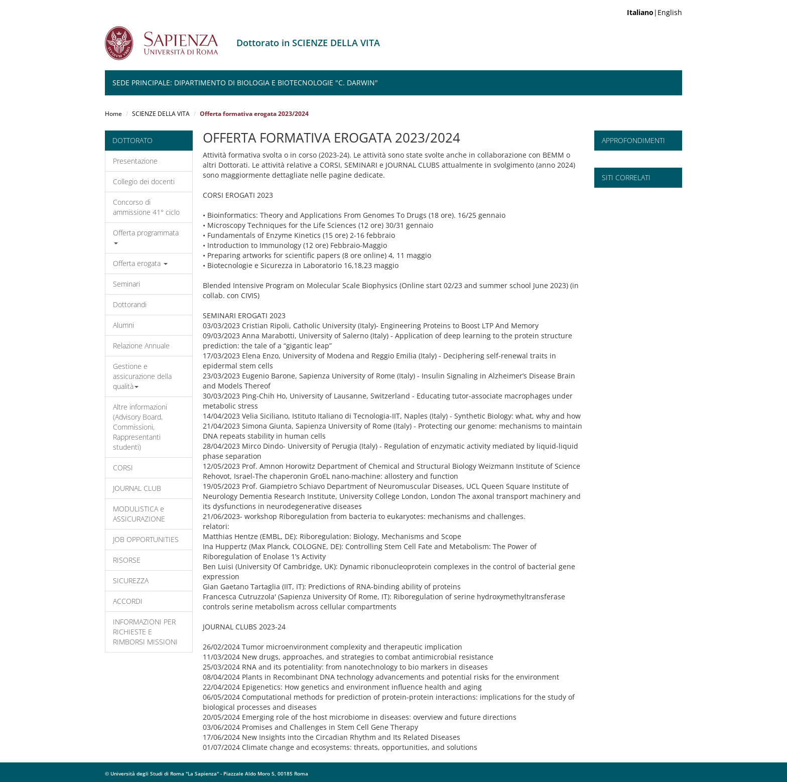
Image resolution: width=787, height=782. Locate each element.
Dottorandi (130, 304)
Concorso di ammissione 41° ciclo (146, 207)
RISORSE (127, 560)
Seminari (126, 284)
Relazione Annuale (141, 345)
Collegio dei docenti (144, 181)
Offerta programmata (146, 236)
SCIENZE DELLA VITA (161, 113)
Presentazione (135, 161)
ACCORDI (128, 601)
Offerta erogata (140, 263)
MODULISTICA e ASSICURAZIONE (139, 514)
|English (654, 12)
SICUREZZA (131, 580)
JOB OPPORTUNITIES (146, 539)
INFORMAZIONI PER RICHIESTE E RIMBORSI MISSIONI (145, 631)
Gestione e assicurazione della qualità (142, 376)
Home (113, 113)
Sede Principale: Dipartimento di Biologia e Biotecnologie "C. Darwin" (245, 82)
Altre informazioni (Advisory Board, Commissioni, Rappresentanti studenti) (140, 427)
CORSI (123, 467)
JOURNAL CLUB (137, 488)
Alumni (123, 325)
